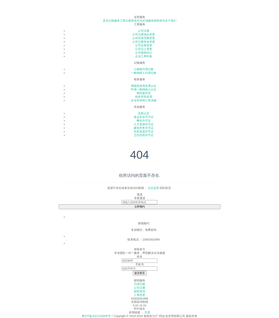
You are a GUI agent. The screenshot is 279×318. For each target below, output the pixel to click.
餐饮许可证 (144, 120)
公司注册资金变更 (143, 41)
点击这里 (153, 188)
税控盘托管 (144, 93)
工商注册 (125, 20)
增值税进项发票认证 (143, 85)
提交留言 (139, 273)
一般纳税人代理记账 (143, 72)
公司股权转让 (143, 52)
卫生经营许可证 (144, 135)
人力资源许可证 (144, 124)
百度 (147, 312)
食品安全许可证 (144, 117)
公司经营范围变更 (143, 38)
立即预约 (139, 206)
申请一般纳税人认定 (143, 89)
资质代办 (136, 20)
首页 (105, 20)
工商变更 (139, 295)
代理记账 (139, 284)
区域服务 (148, 20)
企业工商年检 (143, 56)
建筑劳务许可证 (144, 127)
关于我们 (170, 20)
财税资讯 (159, 20)
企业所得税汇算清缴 (143, 100)
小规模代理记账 (144, 69)
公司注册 (143, 30)
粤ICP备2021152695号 (96, 316)
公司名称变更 (143, 45)
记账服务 (114, 20)
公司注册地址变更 (143, 34)
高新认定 (143, 113)
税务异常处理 (143, 96)
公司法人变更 (143, 49)
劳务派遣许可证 (144, 131)
